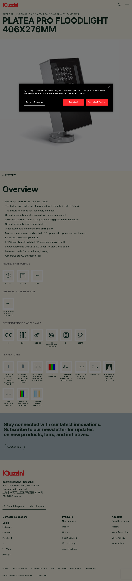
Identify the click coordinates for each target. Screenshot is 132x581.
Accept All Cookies (97, 102)
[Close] (108, 87)
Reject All (73, 102)
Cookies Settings (34, 102)
